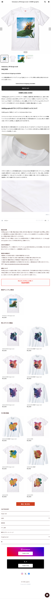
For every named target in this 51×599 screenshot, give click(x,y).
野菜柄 (3, 523)
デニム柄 (3, 527)
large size (4, 513)
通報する (47, 214)
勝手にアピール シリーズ (7, 532)
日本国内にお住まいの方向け (25, 92)
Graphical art (4, 537)
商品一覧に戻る (25, 504)
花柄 (2, 518)
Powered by (25, 584)
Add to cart (25, 88)
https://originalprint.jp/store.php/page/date (17, 264)
